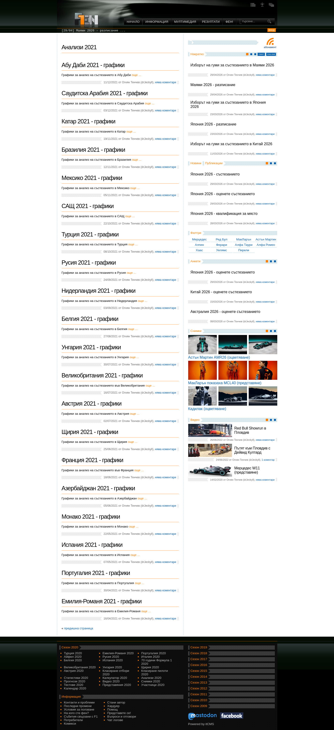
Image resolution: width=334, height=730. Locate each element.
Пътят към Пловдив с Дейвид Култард (252, 450)
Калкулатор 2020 (115, 678)
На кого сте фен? (76, 713)
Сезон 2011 (199, 694)
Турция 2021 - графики (90, 234)
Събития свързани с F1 (81, 716)
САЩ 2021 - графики (88, 206)
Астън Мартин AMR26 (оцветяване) (219, 357)
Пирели (243, 250)
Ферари (221, 245)
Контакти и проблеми (79, 702)
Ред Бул (221, 239)
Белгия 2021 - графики (90, 319)
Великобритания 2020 (80, 667)
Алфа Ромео (266, 245)
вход (272, 30)
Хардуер (113, 706)
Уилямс (221, 250)
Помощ (112, 709)
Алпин (199, 245)
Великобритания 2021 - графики (102, 375)
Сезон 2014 (199, 676)
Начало (133, 21)
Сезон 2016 (199, 665)
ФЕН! (229, 21)
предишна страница (78, 628)
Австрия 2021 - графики (92, 403)
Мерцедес (199, 239)
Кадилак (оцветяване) (207, 409)
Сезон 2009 (199, 706)
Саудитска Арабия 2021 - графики (105, 93)
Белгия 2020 (73, 660)
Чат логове (115, 720)
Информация (156, 21)
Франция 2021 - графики (92, 460)
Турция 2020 (73, 653)
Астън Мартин (265, 239)
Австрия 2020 (74, 671)
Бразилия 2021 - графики (93, 149)
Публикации (214, 163)
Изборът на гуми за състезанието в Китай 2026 (231, 144)
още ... (136, 75)
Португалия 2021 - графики (96, 573)
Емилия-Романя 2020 (118, 653)
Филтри (196, 233)
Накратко (197, 54)
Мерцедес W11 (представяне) (247, 470)
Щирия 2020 (150, 667)
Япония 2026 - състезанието (215, 174)
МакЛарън (243, 239)
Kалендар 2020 (75, 688)
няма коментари (265, 74)
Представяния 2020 (117, 685)
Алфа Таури (243, 245)
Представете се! (119, 713)
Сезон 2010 (199, 700)
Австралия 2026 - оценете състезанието (225, 312)
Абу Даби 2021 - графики (93, 65)
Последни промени (78, 706)
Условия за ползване (79, 709)
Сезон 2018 (199, 653)
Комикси (70, 723)
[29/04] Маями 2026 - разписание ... (94, 30)
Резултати (211, 21)
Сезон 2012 (199, 688)
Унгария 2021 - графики (91, 347)
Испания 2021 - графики (92, 544)
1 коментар (268, 459)
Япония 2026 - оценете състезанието (223, 194)
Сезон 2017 (199, 659)
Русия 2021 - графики (89, 262)
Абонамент (270, 47)
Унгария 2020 (112, 667)
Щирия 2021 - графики (90, 432)
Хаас (199, 250)
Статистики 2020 (76, 678)
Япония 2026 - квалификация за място (224, 214)
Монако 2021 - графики (91, 516)
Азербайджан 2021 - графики (98, 488)
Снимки (196, 331)
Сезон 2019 (199, 647)
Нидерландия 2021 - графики (98, 290)
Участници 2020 (153, 685)
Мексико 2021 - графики (92, 178)
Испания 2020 (113, 660)
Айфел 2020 (73, 656)
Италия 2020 (150, 656)
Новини (196, 163)
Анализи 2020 (151, 678)
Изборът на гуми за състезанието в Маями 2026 (232, 65)
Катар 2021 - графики (88, 121)
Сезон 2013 (199, 682)
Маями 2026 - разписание (213, 85)
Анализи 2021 (79, 47)
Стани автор (116, 702)
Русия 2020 (111, 656)
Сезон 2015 (199, 671)
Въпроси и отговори (121, 716)
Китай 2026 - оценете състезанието (221, 292)
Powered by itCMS (201, 724)
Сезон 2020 (70, 647)
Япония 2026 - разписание (213, 124)
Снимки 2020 (150, 681)
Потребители (73, 720)
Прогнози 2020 (74, 681)
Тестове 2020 (73, 685)
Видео (195, 420)
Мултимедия (185, 21)
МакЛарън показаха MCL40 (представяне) (225, 383)
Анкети (196, 261)
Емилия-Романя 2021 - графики (102, 601)
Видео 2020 (111, 681)
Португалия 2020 (153, 653)
